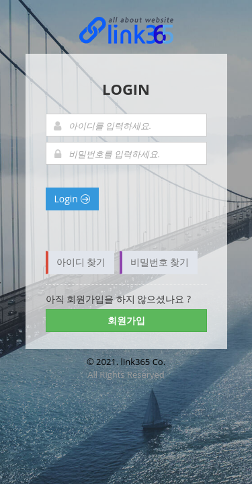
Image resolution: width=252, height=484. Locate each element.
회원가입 (126, 320)
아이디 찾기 (81, 261)
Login (72, 198)
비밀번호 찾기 (160, 261)
